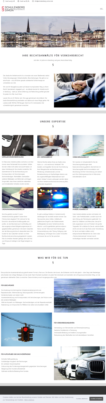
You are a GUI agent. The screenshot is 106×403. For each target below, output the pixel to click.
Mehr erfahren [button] (29, 400)
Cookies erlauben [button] (96, 398)
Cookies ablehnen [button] (82, 398)
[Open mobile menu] (102, 9)
